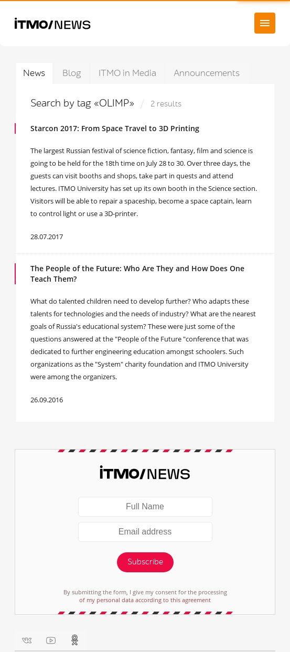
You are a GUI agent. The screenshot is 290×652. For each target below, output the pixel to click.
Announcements (207, 73)
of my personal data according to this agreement (145, 600)
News (34, 73)
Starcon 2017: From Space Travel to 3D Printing (114, 128)
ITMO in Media (127, 73)
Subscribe (145, 562)
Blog (71, 73)
